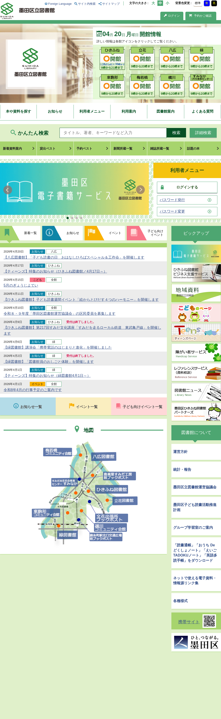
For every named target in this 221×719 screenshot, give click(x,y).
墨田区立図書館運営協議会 (194, 487)
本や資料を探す (18, 111)
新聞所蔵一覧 (122, 148)
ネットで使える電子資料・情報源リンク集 (194, 580)
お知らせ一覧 (31, 407)
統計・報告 (182, 469)
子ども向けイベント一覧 (142, 407)
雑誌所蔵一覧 (159, 148)
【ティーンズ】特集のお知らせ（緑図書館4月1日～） (47, 376)
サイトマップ (111, 3)
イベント (115, 233)
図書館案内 (166, 111)
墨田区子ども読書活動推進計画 (194, 507)
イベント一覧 (87, 407)
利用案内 (129, 111)
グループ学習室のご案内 (193, 527)
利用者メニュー (92, 111)
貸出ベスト (47, 148)
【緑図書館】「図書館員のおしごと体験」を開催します (49, 362)
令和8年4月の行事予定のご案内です (33, 390)
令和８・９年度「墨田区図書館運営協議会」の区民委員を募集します (59, 313)
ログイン (172, 15)
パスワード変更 (172, 211)
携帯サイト (189, 621)
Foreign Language (60, 3)
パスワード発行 (172, 200)
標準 (198, 3)
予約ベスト (84, 148)
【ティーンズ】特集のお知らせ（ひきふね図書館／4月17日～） (55, 271)
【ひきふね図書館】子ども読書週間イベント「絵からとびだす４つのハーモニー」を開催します (81, 300)
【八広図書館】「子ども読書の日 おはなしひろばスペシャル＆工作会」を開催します (74, 257)
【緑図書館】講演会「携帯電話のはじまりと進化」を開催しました (58, 347)
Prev (8, 189)
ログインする (187, 187)
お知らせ (55, 111)
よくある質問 (202, 111)
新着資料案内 (12, 148)
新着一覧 (30, 233)
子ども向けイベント (155, 233)
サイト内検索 (87, 3)
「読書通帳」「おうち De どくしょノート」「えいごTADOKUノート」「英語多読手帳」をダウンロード (195, 552)
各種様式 (180, 601)
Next (140, 189)
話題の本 (193, 148)
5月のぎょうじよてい (21, 285)
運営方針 (180, 452)
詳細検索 (203, 132)
